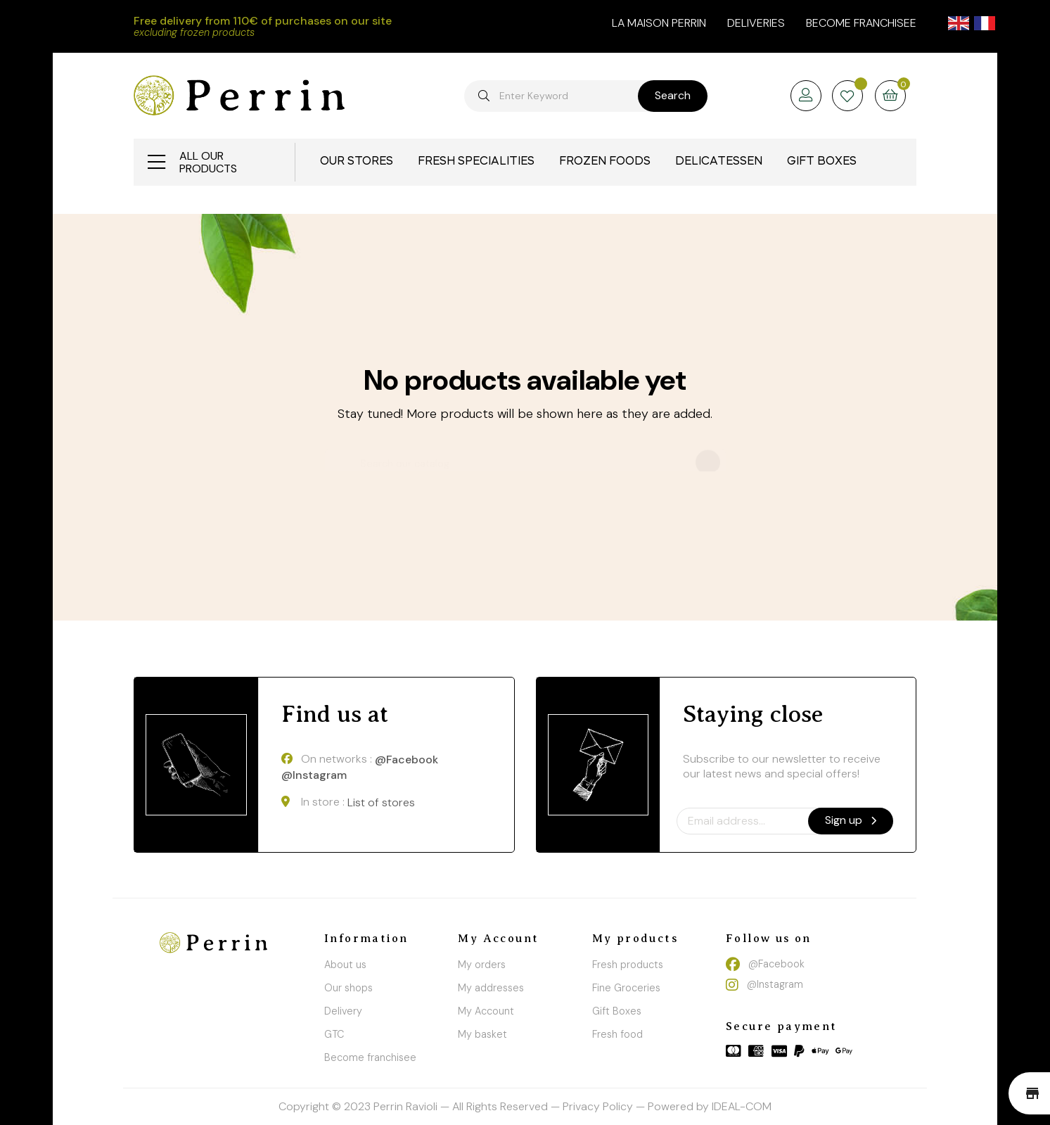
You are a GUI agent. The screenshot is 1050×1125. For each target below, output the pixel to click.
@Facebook (406, 759)
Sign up (850, 820)
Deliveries (756, 22)
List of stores (381, 802)
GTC (334, 1034)
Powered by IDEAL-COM (710, 1106)
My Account (486, 1011)
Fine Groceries (626, 987)
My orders (482, 964)
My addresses (491, 987)
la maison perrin (659, 22)
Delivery (343, 1011)
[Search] (525, 457)
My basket (482, 1034)
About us (345, 964)
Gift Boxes (616, 1011)
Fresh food (617, 1034)
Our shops (348, 987)
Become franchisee (861, 22)
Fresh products (627, 964)
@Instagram (314, 775)
